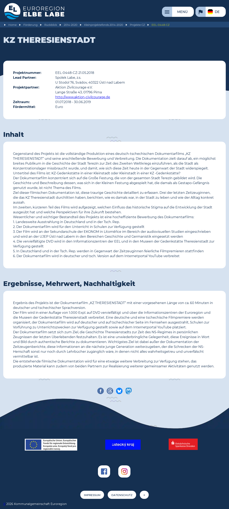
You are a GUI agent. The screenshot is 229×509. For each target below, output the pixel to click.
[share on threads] (110, 391)
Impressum (92, 495)
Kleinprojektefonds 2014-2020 (103, 24)
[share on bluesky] (119, 391)
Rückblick (50, 24)
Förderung (30, 24)
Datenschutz (121, 495)
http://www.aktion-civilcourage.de (82, 97)
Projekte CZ (137, 24)
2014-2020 (70, 24)
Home (12, 24)
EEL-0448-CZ (160, 24)
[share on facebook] (100, 391)
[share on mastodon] (128, 391)
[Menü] (178, 12)
